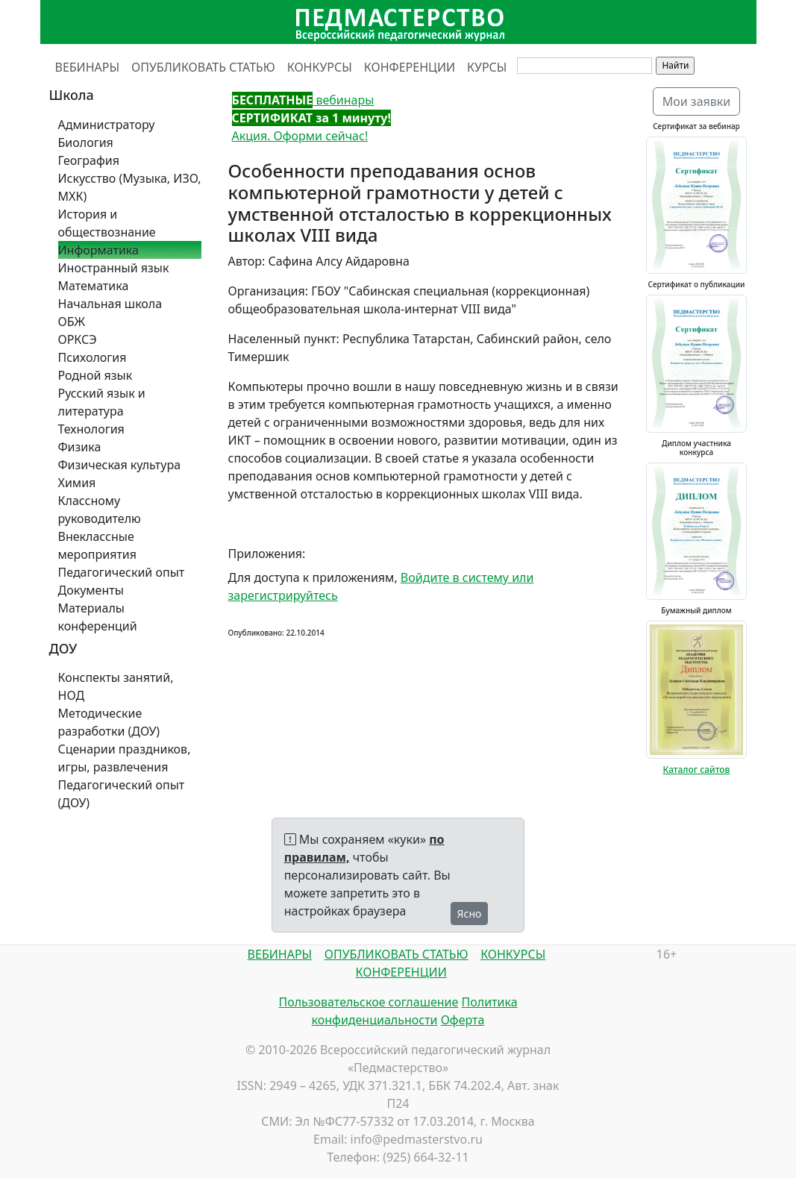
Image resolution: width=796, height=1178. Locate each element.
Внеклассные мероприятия (97, 545)
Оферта (463, 1020)
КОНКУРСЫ (319, 67)
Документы (91, 590)
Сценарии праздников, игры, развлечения (124, 758)
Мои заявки (696, 101)
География (88, 160)
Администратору (106, 124)
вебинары (303, 100)
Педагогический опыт (121, 572)
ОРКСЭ (77, 339)
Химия (77, 482)
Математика (93, 286)
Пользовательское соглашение (368, 1002)
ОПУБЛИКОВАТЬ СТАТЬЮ (203, 67)
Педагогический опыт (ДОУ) (121, 794)
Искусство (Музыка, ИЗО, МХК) (129, 187)
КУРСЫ (487, 67)
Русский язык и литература (101, 402)
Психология (92, 357)
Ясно (469, 913)
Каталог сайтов (696, 769)
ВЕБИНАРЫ (87, 67)
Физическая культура (119, 465)
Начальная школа (110, 303)
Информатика (98, 250)
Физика (79, 447)
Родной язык (95, 375)
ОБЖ (71, 321)
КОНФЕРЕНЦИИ (409, 67)
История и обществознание (107, 223)
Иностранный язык (113, 268)
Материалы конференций (97, 617)
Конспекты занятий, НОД (116, 686)
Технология (91, 429)
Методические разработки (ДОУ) (109, 722)
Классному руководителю (99, 509)
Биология (85, 142)
